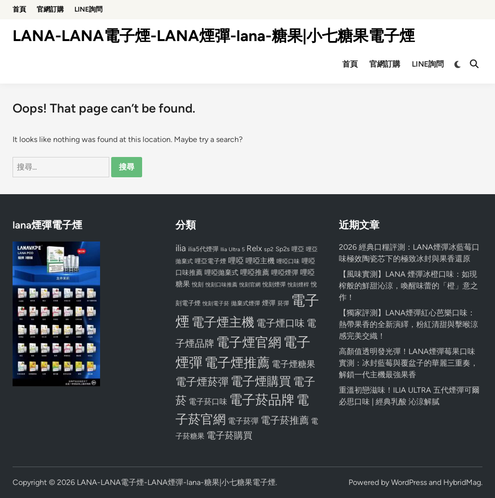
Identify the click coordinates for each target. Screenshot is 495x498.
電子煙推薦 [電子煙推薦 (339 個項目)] (237, 362)
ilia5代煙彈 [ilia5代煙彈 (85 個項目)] (203, 249)
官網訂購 (50, 9)
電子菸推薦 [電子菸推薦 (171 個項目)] (285, 420)
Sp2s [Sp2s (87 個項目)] (283, 249)
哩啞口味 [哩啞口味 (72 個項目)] (288, 261)
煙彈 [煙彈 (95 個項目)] (269, 303)
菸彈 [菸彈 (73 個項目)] (283, 303)
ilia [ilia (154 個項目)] (180, 248)
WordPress (409, 482)
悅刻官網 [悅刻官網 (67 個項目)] (250, 285)
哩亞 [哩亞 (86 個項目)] (297, 249)
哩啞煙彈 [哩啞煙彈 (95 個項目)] (284, 272)
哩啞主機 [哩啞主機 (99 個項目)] (260, 260)
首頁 (19, 9)
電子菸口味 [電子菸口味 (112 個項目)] (208, 401)
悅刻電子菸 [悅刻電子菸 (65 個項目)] (216, 303)
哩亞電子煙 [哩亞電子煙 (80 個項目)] (210, 261)
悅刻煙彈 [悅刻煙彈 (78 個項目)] (274, 284)
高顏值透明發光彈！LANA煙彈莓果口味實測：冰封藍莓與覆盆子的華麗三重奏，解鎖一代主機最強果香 (408, 363)
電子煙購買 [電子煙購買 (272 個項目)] (261, 381)
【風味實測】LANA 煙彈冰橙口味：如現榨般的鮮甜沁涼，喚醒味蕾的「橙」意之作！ (408, 286)
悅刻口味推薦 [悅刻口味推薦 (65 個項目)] (221, 285)
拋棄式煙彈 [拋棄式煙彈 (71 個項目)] (245, 303)
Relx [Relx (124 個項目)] (254, 248)
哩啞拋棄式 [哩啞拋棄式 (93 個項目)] (221, 273)
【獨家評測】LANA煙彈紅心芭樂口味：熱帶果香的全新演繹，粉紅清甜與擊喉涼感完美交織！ (408, 324)
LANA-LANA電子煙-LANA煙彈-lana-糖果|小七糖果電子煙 (214, 36)
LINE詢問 (88, 9)
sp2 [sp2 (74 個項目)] (269, 249)
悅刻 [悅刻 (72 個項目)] (198, 284)
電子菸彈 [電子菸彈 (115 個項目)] (243, 421)
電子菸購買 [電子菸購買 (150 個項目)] (229, 435)
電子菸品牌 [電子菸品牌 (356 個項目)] (261, 400)
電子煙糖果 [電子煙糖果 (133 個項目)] (293, 364)
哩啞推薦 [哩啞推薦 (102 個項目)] (254, 272)
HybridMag (462, 482)
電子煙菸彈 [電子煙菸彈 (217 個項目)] (202, 381)
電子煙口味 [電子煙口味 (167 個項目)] (280, 323)
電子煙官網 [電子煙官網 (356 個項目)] (248, 342)
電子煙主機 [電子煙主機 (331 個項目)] (222, 322)
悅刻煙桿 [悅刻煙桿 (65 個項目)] (298, 285)
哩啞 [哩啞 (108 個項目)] (236, 260)
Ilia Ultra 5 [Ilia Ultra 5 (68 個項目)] (232, 249)
